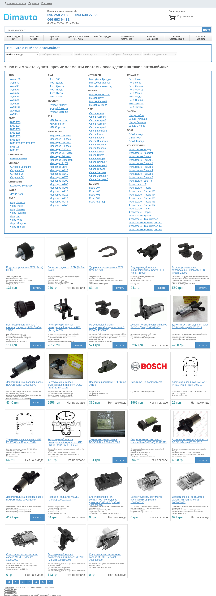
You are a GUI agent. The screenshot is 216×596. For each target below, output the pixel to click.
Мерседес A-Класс (60, 135)
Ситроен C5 (17, 173)
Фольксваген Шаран (140, 212)
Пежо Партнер (97, 201)
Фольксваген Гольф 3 (141, 166)
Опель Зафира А (98, 175)
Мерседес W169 (59, 173)
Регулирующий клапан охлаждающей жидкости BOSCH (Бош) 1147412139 (66, 385)
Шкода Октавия (137, 122)
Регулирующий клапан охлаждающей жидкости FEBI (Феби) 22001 (188, 270)
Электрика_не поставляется (146, 382)
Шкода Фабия (136, 115)
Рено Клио (135, 79)
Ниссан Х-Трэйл (98, 105)
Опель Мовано (97, 148)
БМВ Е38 (15, 132)
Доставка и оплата (15, 3)
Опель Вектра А (98, 162)
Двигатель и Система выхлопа (78, 37)
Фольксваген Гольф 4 (141, 170)
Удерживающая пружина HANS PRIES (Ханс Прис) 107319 (189, 383)
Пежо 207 (94, 187)
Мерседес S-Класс (60, 156)
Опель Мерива (97, 144)
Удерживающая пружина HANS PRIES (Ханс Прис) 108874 (23, 441)
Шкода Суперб (137, 125)
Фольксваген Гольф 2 (141, 163)
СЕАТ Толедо (136, 141)
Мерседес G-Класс (60, 149)
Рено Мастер (136, 89)
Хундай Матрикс (59, 111)
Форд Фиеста (17, 202)
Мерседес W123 (59, 170)
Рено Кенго (135, 82)
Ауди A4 (14, 93)
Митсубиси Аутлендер (101, 86)
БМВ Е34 (15, 125)
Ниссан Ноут (96, 98)
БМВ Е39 (15, 136)
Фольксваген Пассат (140, 187)
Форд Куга (16, 219)
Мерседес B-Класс (60, 139)
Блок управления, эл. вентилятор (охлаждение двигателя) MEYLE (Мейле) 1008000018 (104, 501)
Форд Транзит (18, 226)
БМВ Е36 (15, 129)
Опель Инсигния (98, 141)
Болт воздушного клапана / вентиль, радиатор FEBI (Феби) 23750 (23, 327)
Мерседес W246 (59, 205)
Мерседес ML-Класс (61, 153)
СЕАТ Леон (135, 137)
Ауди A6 (14, 100)
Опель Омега (96, 151)
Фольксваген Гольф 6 (141, 177)
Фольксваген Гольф (140, 156)
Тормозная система (54, 37)
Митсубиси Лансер (99, 82)
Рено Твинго (135, 107)
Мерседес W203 (59, 184)
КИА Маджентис (59, 120)
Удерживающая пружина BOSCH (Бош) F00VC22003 (104, 441)
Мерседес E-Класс (60, 146)
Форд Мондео (18, 223)
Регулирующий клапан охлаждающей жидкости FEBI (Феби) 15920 (147, 270)
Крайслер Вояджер (21, 185)
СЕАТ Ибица (136, 134)
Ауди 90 (14, 86)
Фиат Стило (56, 96)
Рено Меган (135, 93)
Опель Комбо (96, 134)
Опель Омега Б (97, 155)
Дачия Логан (17, 194)
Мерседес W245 (59, 201)
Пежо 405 (94, 191)
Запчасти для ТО (13, 37)
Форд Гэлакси (18, 212)
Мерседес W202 (59, 180)
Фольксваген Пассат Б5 (142, 198)
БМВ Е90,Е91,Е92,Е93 (22, 143)
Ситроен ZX (17, 177)
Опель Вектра (97, 158)
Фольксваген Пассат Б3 (142, 191)
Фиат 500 (55, 79)
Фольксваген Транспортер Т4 (145, 226)
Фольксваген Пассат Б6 (142, 201)
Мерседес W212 (59, 198)
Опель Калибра (98, 130)
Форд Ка (15, 216)
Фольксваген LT (137, 184)
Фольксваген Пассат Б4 (142, 194)
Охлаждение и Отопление (127, 37)
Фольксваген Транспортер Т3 (145, 222)
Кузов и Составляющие (176, 37)
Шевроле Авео (18, 158)
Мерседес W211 (59, 194)
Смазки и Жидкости (200, 37)
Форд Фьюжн (17, 209)
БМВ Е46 (15, 139)
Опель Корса (96, 137)
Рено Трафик (136, 103)
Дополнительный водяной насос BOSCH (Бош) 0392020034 (24, 498)
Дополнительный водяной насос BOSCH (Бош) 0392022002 (149, 326)
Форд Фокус (17, 205)
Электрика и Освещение (152, 37)
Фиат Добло (56, 82)
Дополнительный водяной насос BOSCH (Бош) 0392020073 (24, 383)
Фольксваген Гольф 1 (141, 159)
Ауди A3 (14, 89)
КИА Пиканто (57, 123)
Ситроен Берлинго (20, 166)
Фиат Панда (56, 89)
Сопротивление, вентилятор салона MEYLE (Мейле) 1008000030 (146, 499)
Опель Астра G (97, 120)
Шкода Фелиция (138, 118)
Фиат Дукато (57, 86)
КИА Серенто (57, 127)
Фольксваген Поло (139, 208)
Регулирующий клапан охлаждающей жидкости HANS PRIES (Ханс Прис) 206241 (65, 442)
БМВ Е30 (15, 122)
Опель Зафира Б (98, 179)
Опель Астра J (97, 127)
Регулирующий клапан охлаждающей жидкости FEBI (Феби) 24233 (64, 327)
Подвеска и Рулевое (33, 37)
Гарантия (33, 3)
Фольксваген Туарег (140, 215)
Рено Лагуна (136, 86)
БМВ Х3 (14, 146)
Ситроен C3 (17, 170)
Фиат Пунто (56, 93)
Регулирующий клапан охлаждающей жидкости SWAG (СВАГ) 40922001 (106, 327)
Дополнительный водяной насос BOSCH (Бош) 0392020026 (190, 441)
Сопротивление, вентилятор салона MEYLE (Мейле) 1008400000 (105, 557)
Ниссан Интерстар (99, 94)
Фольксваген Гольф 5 (141, 173)
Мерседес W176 (59, 177)
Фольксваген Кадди (140, 149)
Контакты (46, 3)
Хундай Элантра (59, 108)
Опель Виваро (97, 169)
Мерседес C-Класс (60, 142)
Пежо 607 (94, 198)
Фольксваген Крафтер (141, 153)
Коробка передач (102, 36)
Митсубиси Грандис (100, 79)
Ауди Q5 (15, 110)
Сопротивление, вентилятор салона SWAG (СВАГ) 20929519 (149, 441)
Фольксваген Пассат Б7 (142, 205)
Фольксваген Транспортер (143, 219)
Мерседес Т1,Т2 (59, 163)
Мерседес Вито (58, 166)
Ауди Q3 (15, 107)
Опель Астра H (97, 123)
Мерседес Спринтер (61, 159)
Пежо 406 (94, 194)
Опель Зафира (97, 172)
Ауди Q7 (15, 114)
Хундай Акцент (58, 105)
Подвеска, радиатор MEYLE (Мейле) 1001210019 (63, 498)
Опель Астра (96, 113)
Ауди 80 (14, 82)
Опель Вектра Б (98, 165)
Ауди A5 (14, 96)
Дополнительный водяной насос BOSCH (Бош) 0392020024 (190, 326)
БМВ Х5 (14, 150)
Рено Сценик (136, 100)
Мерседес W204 (59, 187)
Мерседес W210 (59, 191)
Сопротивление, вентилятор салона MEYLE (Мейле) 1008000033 (188, 499)
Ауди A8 (14, 103)
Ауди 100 (15, 79)
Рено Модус (135, 96)
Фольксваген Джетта (140, 180)
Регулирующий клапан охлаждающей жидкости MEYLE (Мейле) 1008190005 (66, 557)
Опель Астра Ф (97, 116)
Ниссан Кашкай (98, 101)
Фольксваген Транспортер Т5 (145, 229)
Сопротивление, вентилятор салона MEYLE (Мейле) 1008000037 (22, 557)
